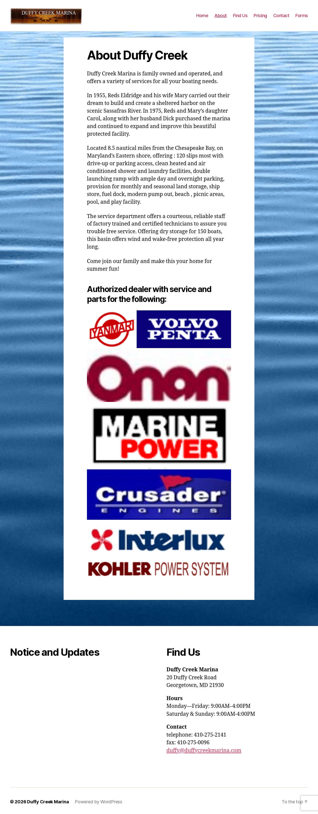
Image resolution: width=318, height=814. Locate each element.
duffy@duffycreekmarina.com (203, 755)
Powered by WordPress (98, 806)
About (220, 18)
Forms (301, 18)
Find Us (240, 18)
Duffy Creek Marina (48, 806)
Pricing (260, 18)
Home (202, 18)
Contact (281, 18)
